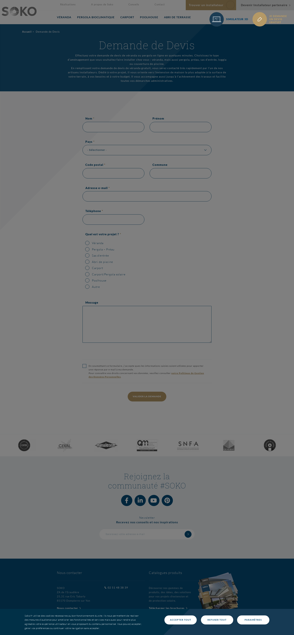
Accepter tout (180, 619)
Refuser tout (217, 619)
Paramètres (253, 619)
